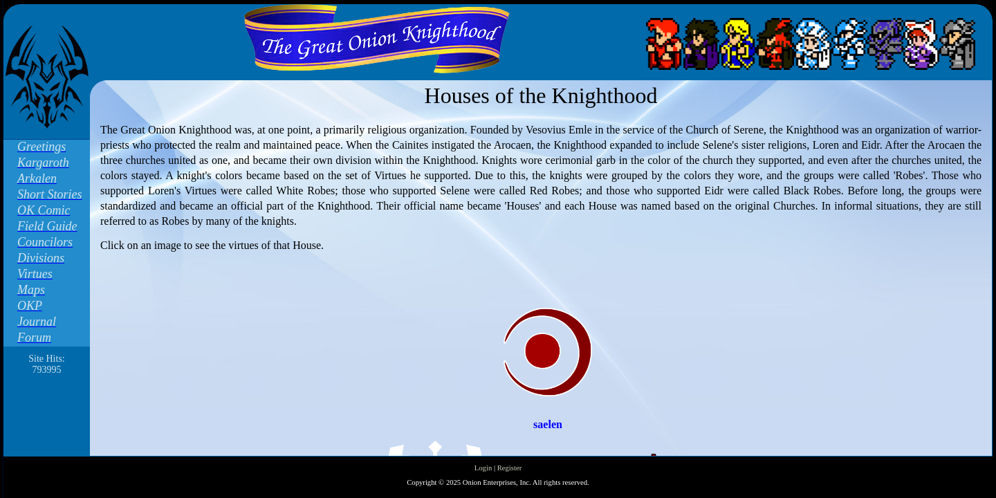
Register (509, 468)
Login (483, 468)
